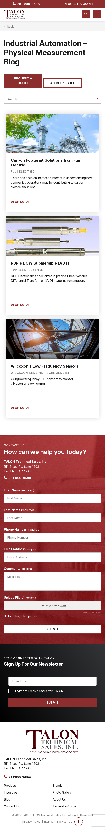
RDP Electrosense (27, 269)
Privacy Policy (31, 821)
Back (9, 26)
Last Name (19, 510)
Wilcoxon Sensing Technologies (40, 372)
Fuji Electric (23, 171)
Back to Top (70, 821)
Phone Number (22, 529)
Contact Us (12, 806)
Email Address (22, 549)
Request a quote (23, 80)
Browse (63, 606)
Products (10, 785)
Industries (10, 792)
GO (97, 99)
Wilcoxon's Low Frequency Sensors (44, 366)
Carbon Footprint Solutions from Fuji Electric (45, 162)
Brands (57, 785)
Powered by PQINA (92, 613)
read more (20, 202)
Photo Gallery (62, 792)
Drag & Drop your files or (52, 606)
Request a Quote (64, 806)
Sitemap (48, 821)
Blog (7, 799)
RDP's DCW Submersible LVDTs (40, 263)
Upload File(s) (21, 597)
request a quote (79, 4)
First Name (19, 490)
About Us (59, 799)
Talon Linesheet (62, 83)
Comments (19, 569)
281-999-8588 (26, 4)
